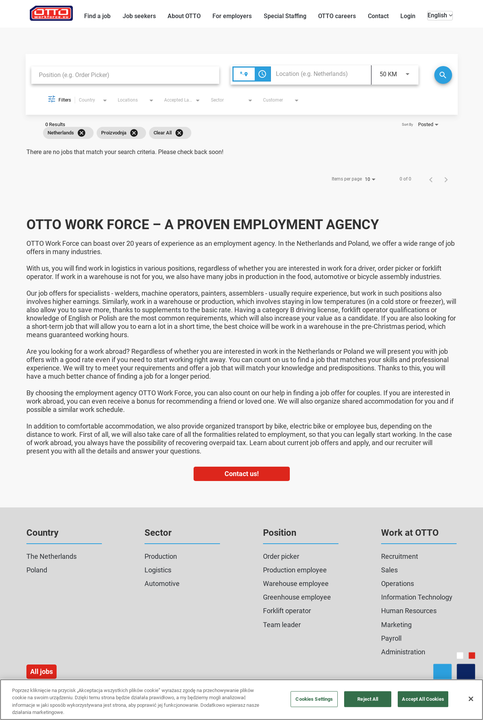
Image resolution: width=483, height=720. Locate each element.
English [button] (440, 15)
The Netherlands (51, 556)
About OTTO (184, 16)
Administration (403, 652)
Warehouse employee (296, 583)
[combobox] (125, 75)
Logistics (158, 570)
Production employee (295, 570)
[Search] (443, 75)
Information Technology (416, 597)
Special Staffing (285, 16)
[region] (241, 699)
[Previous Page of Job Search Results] (430, 179)
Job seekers (139, 16)
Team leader (282, 625)
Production (161, 556)
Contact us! (242, 474)
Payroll (391, 638)
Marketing (396, 625)
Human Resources (409, 611)
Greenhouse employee (297, 597)
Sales (389, 570)
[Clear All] (179, 132)
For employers (232, 16)
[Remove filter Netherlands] (81, 132)
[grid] (230, 132)
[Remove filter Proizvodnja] (134, 132)
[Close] (471, 699)
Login (407, 16)
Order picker (281, 556)
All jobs (41, 671)
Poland (36, 570)
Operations (397, 583)
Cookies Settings (314, 699)
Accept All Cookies (423, 699)
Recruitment (399, 556)
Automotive (162, 583)
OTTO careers (337, 16)
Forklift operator (287, 611)
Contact (378, 16)
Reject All (367, 699)
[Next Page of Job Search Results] (446, 179)
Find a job (97, 16)
